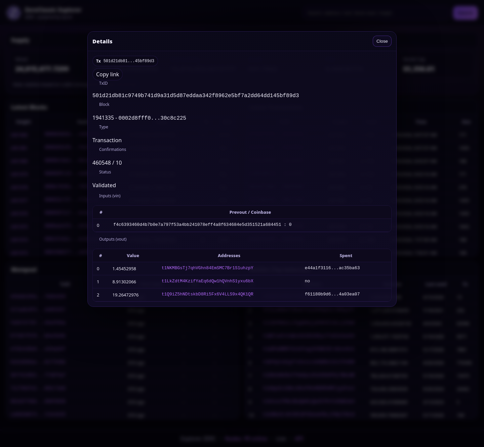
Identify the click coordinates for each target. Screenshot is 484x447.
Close (382, 41)
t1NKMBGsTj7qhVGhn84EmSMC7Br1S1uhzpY (207, 270)
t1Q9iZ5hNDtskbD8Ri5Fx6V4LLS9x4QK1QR (207, 296)
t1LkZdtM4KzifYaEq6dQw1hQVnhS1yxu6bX (207, 283)
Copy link (107, 74)
